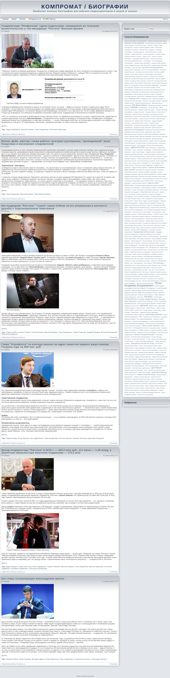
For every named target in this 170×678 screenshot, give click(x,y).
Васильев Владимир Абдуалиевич (149, 85)
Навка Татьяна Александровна (141, 254)
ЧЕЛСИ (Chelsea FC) (130, 374)
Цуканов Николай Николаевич (156, 370)
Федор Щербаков (13, 129)
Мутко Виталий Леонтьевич (139, 249)
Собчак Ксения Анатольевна (132, 325)
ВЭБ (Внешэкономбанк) (154, 105)
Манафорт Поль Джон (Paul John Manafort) (155, 223)
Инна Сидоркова (39, 567)
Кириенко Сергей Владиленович (147, 174)
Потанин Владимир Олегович (132, 281)
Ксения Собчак (138, 201)
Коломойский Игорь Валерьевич (149, 192)
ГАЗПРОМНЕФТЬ (153, 107)
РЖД (139, 292)
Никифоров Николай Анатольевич (134, 258)
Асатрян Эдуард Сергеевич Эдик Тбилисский (137, 65)
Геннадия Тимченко (150, 112)
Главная (5, 19)
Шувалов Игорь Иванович (155, 383)
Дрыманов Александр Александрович (140, 138)
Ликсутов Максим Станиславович (141, 212)
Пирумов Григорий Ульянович (158, 272)
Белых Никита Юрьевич (137, 74)
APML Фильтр (50, 19)
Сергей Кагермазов (129, 308)
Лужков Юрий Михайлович (144, 214)
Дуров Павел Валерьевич (141, 141)
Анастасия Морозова (57, 129)
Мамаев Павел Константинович (154, 221)
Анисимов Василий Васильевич (133, 61)
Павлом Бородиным (9, 334)
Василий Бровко (26, 194)
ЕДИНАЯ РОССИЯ (137, 147)
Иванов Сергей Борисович (144, 158)
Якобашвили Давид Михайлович (151, 392)
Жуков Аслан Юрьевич (138, 152)
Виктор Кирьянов (96, 567)
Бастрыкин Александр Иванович (152, 67)
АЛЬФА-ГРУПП (146, 56)
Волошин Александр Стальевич (152, 101)
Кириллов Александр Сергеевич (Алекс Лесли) (152, 176)
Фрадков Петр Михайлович (159, 357)
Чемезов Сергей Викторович (146, 374)
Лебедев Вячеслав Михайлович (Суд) (139, 207)
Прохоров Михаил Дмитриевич (145, 283)
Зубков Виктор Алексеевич (154, 156)
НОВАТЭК (154, 261)
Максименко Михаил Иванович (154, 218)
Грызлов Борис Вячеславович (139, 123)
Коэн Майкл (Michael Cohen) (132, 198)
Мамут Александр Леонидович (133, 223)
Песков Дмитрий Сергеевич (140, 269)
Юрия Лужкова (160, 388)
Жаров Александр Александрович (142, 149)
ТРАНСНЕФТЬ (159, 343)
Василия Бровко (27, 129)
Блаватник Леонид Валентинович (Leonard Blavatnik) (139, 78)
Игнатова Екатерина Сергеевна (146, 161)
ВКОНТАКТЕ (140, 96)
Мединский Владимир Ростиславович (150, 234)
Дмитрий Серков (134, 136)
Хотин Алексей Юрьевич (152, 365)
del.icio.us (22, 134)
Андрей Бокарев (93, 332)
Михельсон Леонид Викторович (150, 243)
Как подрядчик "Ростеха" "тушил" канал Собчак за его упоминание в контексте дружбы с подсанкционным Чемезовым (54, 207)
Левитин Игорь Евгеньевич (158, 207)
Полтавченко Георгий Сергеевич (150, 276)
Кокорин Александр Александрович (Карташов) (145, 189)
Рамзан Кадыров (136, 290)
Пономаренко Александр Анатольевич (135, 278)
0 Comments (114, 134)
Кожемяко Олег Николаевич (132, 187)
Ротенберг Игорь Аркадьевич (145, 301)
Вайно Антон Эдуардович (131, 85)
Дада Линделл (12, 567)
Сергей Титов (138, 310)
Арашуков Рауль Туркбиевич (142, 63)
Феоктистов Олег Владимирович (155, 354)
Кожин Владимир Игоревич (149, 187)
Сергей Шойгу (157, 310)
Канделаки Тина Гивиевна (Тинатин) (146, 169)
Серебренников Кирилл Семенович (134, 314)
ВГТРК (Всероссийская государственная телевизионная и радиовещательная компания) (144, 90)
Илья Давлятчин (36, 438)
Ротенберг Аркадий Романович (148, 299)
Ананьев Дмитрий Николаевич (140, 58)
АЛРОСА (138, 56)
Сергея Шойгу (11, 332)
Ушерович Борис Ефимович (146, 352)
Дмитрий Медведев (153, 134)
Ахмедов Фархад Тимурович (159, 65)
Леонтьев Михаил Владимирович (133, 209)
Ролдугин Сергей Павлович (145, 294)
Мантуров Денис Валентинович (133, 225)
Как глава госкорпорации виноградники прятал (32, 578)
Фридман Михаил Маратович (146, 359)
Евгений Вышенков (129, 143)
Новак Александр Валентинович (141, 261)
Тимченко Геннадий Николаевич (144, 334)
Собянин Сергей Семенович (150, 325)
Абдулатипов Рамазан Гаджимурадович (135, 41)
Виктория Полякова (149, 94)
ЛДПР (126, 207)
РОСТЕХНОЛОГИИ (130, 299)
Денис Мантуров (157, 127)
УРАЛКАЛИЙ (137, 350)
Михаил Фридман (147, 241)
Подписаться (35, 19)
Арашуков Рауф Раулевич (158, 63)
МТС (147, 247)
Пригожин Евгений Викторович (150, 281)
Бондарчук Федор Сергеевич (138, 81)
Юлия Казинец (25, 659)
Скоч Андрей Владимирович (145, 319)
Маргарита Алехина (159, 225)
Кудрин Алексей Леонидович (151, 201)
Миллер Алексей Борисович (151, 236)
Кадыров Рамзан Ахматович (140, 167)
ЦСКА (145, 370)
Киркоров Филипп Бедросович (133, 178)
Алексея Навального (149, 54)
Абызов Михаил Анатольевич (153, 43)
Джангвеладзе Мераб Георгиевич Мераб (136, 134)
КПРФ (143, 198)
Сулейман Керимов (143, 330)
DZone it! (14, 134)
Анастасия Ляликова (156, 58)
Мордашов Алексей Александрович (134, 247)
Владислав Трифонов (158, 98)
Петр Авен (152, 269)
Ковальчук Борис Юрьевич (139, 183)
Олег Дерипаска (138, 263)
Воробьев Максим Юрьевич (143, 103)
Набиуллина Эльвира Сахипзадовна (140, 252)
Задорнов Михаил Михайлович (154, 152)
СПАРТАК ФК (128, 328)
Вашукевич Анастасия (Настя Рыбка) (144, 87)
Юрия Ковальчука (150, 388)
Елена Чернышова (150, 147)
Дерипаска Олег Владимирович (134, 129)
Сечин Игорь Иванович (153, 314)
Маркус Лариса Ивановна (143, 227)
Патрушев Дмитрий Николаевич (141, 267)
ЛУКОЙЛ (156, 214)
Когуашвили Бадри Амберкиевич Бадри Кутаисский (149, 185)
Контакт (22, 19)
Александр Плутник (99, 659)
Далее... (4, 126)
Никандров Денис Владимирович (152, 256)
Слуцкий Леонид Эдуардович (140, 321)
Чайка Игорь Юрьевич (144, 372)
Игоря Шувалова (52, 659)
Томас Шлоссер (25, 567)
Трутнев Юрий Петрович (131, 345)
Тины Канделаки (41, 129)
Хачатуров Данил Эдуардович (132, 363)
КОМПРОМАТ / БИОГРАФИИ (85, 6)
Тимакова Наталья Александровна (147, 332)
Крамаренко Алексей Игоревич (154, 198)
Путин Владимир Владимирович (143, 284)
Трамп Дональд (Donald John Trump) (142, 343)
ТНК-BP (148, 339)
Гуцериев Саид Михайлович (142, 125)
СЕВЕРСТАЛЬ (153, 305)
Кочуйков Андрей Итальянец (159, 196)
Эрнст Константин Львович (136, 385)
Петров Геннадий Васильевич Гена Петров (136, 272)
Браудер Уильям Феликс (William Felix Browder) (137, 83)
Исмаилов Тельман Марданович (144, 165)
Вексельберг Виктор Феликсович (140, 92)
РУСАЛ (156, 301)
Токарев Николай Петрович (159, 339)
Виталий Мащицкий (109, 332)
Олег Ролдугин (148, 263)
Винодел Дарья (38, 659)
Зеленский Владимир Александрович (154, 154)
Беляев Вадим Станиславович (153, 74)
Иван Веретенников (42, 194)
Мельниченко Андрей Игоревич (133, 236)
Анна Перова (147, 61)
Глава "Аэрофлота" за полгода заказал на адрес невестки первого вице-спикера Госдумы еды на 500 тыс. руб (55, 345)
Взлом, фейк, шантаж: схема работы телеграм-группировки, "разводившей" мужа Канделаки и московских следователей (55, 142)
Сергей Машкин (140, 308)
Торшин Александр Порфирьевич (144, 341)
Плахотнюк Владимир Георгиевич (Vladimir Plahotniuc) (139, 274)
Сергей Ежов (161, 305)
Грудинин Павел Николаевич (143, 121)
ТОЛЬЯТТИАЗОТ (129, 341)
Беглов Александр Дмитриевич (150, 69)
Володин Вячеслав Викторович (133, 101)
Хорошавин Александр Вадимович (134, 365)
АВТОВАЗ (150, 45)
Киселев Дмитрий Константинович (152, 178)
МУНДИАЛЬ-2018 (154, 247)
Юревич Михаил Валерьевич (158, 385)
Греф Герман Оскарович (131, 118)
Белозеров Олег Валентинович (144, 72)
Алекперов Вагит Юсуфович (146, 49)
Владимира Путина (146, 98)
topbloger (6, 31)
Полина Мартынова (161, 274)
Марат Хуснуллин (148, 225)
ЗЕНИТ (126, 156)
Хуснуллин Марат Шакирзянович (141, 368)
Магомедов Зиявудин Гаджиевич (141, 216)
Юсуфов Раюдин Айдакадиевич (149, 390)
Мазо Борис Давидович (138, 218)
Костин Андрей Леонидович (142, 196)
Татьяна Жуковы (65, 438)
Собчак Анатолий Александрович (154, 323)
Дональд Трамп (156, 136)
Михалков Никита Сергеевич (132, 243)
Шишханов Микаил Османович (139, 383)
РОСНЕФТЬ (148, 297)
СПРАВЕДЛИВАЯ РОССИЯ (140, 328)
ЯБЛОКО (138, 392)
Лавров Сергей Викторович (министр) (135, 205)
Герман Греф (11, 438)
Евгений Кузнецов (141, 143)
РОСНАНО (140, 297)
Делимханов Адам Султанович (142, 127)
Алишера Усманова (129, 56)
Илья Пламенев (155, 163)
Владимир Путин (134, 98)
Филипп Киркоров (129, 357)
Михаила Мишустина (159, 241)
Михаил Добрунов (157, 238)
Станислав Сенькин (82, 659)
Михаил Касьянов (80, 438)
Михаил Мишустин (136, 241)
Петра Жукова (23, 438)
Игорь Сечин (128, 163)
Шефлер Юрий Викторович (141, 381)
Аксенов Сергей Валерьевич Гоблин (144, 47)
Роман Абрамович (159, 294)
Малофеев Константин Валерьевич (134, 221)
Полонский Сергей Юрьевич (132, 276)
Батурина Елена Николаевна (132, 69)
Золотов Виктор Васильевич (137, 156)
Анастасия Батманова (38, 568)
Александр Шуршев (138, 52)
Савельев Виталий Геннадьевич (146, 303)
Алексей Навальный (150, 52)
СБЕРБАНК (144, 306)
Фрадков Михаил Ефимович (143, 357)
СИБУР (141, 317)
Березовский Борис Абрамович (133, 76)
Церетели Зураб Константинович (133, 370)
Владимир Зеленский (151, 96)
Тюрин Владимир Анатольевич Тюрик (145, 348)
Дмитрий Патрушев (96, 438)
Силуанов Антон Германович (152, 317)
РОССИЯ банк (158, 297)
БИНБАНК (146, 76)
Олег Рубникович (158, 263)
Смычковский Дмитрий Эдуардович (134, 323)
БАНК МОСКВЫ (136, 67)
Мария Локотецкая (129, 227)
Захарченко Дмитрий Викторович (133, 154)
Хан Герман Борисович (155, 361)
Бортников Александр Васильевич (157, 81)
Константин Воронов (142, 194)
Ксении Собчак (24, 332)
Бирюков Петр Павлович (156, 76)
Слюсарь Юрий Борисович (157, 321)
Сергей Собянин (129, 310)
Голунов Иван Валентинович (142, 116)
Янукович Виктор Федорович (145, 394)
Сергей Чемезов (79, 332)
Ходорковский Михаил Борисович (152, 363)
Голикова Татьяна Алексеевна (140, 114)
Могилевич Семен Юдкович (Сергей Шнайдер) (151, 245)
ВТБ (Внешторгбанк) (139, 105)
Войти (165, 19)
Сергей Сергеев (160, 308)
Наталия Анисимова (137, 256)
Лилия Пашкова (156, 212)
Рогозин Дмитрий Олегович (150, 292)
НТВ (131, 263)
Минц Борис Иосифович (144, 238)
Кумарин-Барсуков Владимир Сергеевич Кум (151, 203)
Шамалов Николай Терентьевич (141, 379)
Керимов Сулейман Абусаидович (147, 172)
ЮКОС (147, 385)
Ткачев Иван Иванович (138, 339)
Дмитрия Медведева (145, 136)
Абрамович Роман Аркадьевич (134, 43)
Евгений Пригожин (152, 143)
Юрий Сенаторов (139, 388)
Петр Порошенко (160, 269)
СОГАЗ (163, 325)
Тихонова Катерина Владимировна (140, 337)
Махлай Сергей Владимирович (139, 229)
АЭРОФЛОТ (127, 67)
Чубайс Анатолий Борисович (142, 377)
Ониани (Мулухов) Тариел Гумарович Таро (148, 265)
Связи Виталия (37, 332)
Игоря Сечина (136, 163)
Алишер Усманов (160, 54)
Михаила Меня (12, 659)
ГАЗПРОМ (134, 107)
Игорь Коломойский (161, 161)
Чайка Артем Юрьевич (130, 372)
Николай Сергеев (149, 258)
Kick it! (9, 134)
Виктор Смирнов (138, 94)
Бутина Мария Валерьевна (159, 83)
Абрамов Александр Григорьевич (157, 41)
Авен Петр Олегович (140, 45)
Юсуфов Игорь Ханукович (131, 390)
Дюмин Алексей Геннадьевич (157, 141)
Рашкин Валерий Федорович (150, 290)
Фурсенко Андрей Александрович (138, 361)
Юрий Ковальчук (129, 388)
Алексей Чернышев (136, 54)
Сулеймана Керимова (156, 330)
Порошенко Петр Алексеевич (155, 278)
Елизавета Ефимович (19, 568)
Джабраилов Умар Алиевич (153, 132)
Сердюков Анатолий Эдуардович (149, 312)
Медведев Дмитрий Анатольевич (144, 232)
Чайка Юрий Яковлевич (159, 372)
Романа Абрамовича (130, 297)
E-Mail (3, 134)
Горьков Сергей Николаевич (159, 116)
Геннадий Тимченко (138, 112)
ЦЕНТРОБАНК (156, 368)
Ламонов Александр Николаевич (156, 205)
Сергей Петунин (150, 308)
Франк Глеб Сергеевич (130, 359)
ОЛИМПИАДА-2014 (129, 265)
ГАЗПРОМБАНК (142, 107)
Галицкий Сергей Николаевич (146, 109)
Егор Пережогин (141, 145)
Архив (14, 19)
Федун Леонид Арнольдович (137, 354)
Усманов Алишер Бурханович (150, 350)
